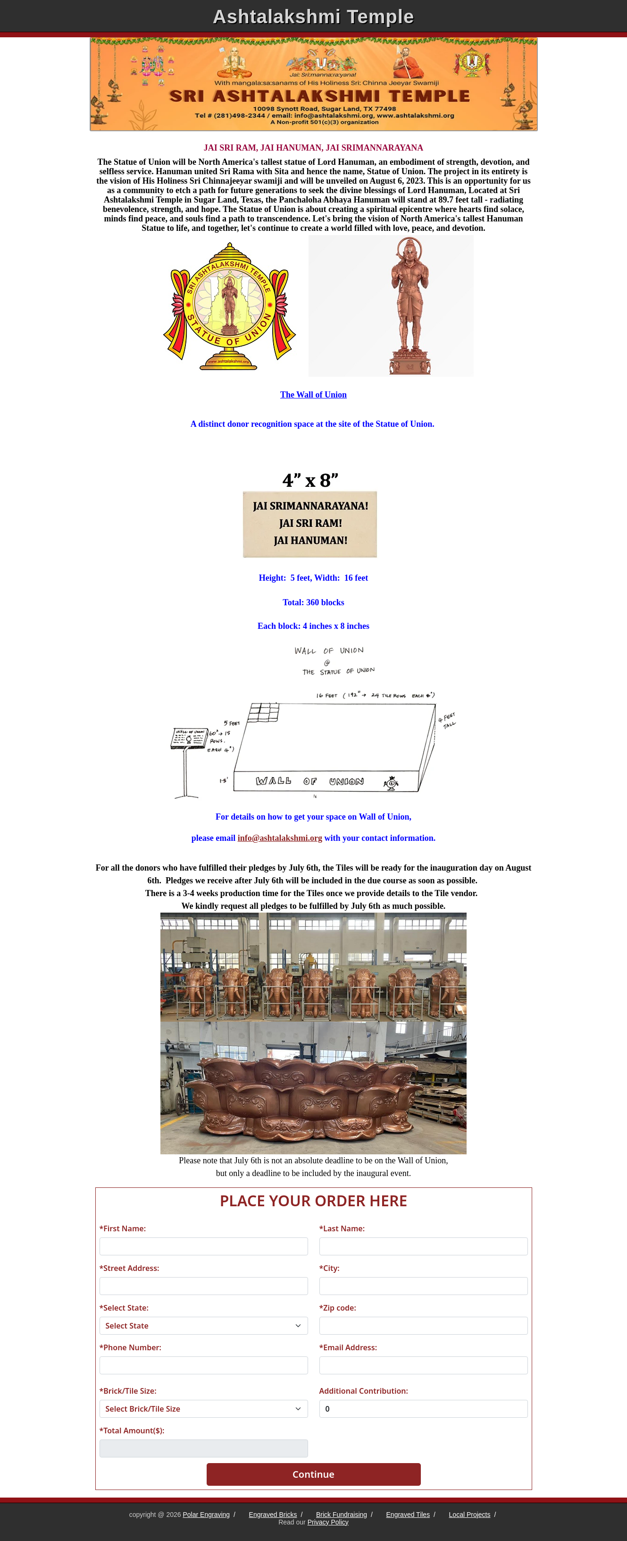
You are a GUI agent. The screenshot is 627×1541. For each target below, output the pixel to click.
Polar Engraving (206, 1514)
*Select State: (124, 1308)
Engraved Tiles (408, 1514)
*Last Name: (342, 1228)
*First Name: (123, 1228)
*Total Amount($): (132, 1430)
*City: (329, 1268)
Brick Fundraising (341, 1514)
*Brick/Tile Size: (128, 1391)
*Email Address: (348, 1347)
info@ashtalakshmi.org (280, 838)
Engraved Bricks (273, 1514)
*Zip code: (337, 1308)
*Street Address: (129, 1268)
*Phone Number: (130, 1347)
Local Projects (470, 1514)
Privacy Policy (328, 1522)
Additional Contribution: (363, 1391)
